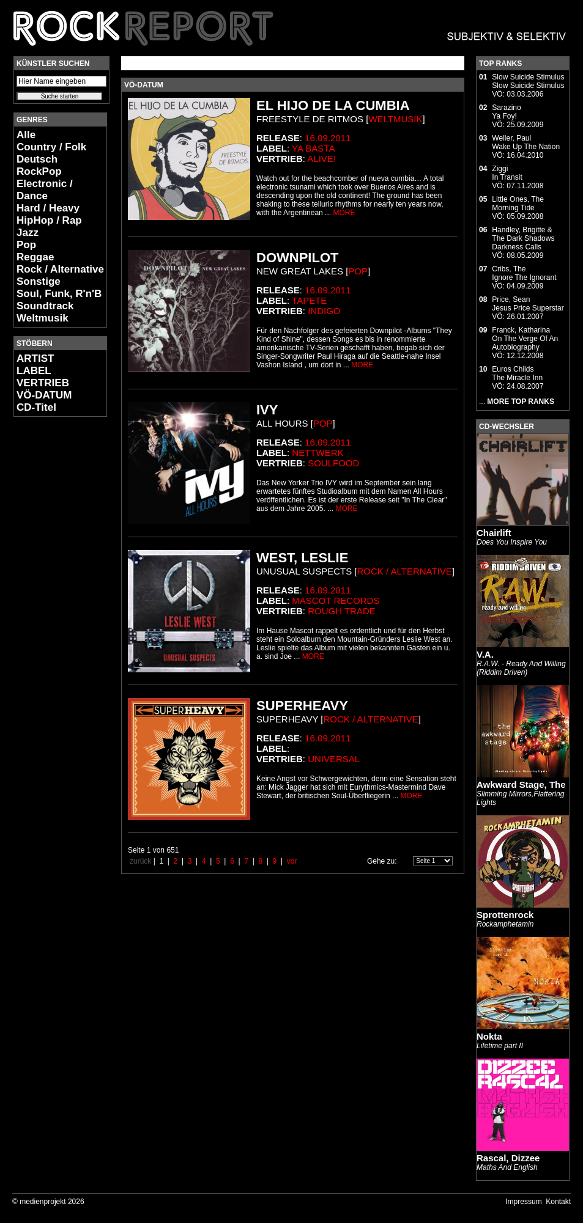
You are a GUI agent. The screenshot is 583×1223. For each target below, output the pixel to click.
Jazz (28, 232)
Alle (26, 135)
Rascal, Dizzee (508, 1158)
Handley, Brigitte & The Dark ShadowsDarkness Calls (523, 238)
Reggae (35, 257)
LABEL (34, 370)
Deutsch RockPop (39, 165)
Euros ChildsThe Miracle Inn (517, 373)
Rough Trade (342, 611)
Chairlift (494, 532)
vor (292, 861)
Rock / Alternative (60, 269)
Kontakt (558, 1201)
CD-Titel (36, 407)
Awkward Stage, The (521, 784)
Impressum (523, 1201)
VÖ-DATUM (44, 395)
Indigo (324, 311)
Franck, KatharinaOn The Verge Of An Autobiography (525, 338)
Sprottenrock (505, 914)
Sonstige (39, 281)
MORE (344, 212)
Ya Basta (313, 148)
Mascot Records (335, 600)
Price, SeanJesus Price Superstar (527, 303)
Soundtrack (45, 306)
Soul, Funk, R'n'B (59, 293)
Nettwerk (317, 452)
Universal (334, 759)
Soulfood (333, 463)
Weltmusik (43, 318)
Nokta (489, 1036)
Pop (26, 245)
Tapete (309, 300)
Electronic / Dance (45, 190)
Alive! (321, 158)
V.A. (485, 654)
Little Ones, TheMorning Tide (518, 203)
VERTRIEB (43, 383)
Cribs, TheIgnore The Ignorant (524, 273)
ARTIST (35, 358)
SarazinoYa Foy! (506, 111)
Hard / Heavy (48, 208)
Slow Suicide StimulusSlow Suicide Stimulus (528, 81)
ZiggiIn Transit (507, 173)
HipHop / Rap (49, 220)
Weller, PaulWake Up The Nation (526, 142)
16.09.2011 (328, 138)
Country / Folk (51, 147)
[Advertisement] (50, 608)
